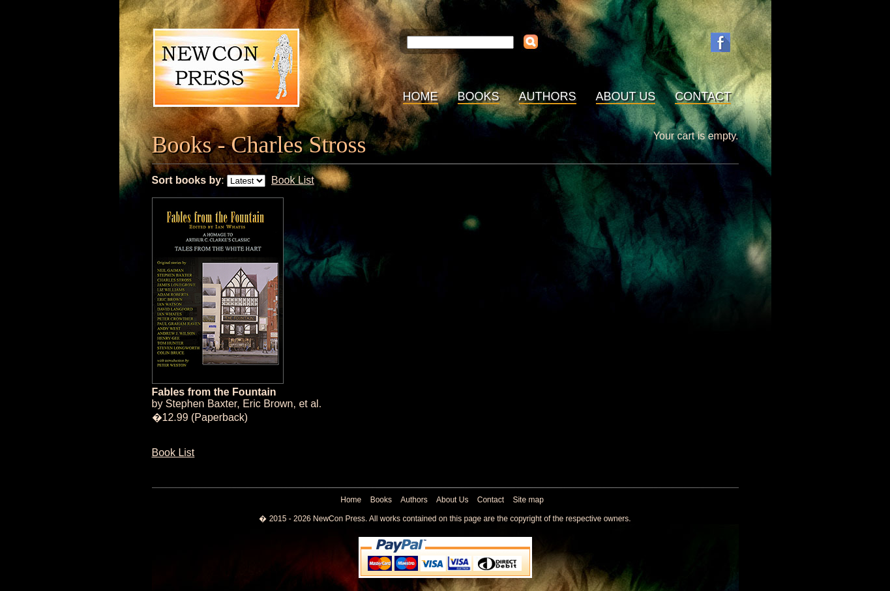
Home (420, 96)
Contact (703, 96)
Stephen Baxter (201, 403)
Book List (292, 180)
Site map (527, 499)
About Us (626, 96)
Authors (547, 96)
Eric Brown (268, 403)
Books (478, 96)
